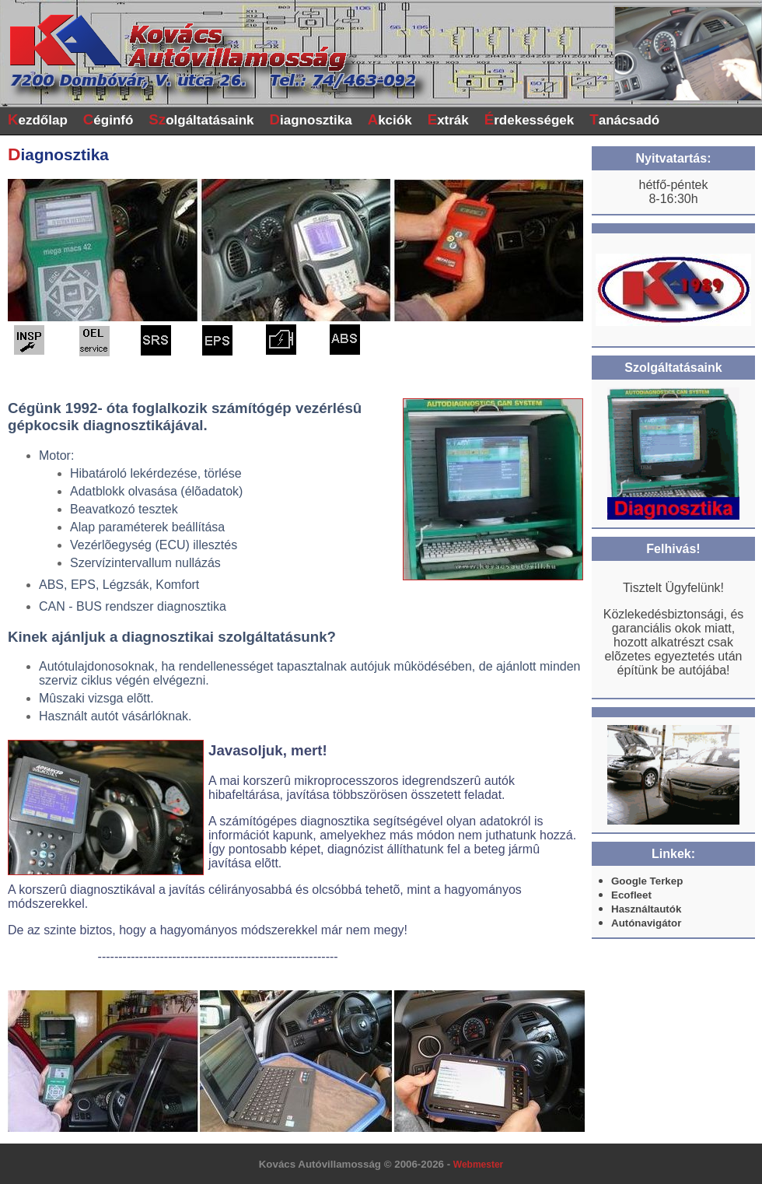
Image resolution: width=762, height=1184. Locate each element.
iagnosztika (311, 119)
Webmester (478, 1164)
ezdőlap (38, 119)
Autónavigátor (646, 923)
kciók (390, 119)
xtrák (448, 119)
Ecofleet (631, 895)
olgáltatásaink (201, 119)
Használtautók (646, 909)
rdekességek (529, 119)
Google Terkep (647, 881)
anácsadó (624, 119)
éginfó (108, 119)
